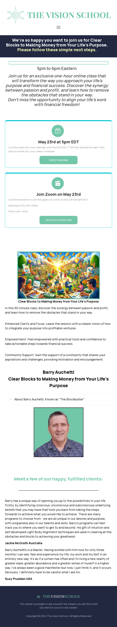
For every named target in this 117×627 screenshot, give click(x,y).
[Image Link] (58, 15)
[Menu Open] (58, 27)
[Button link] (58, 160)
